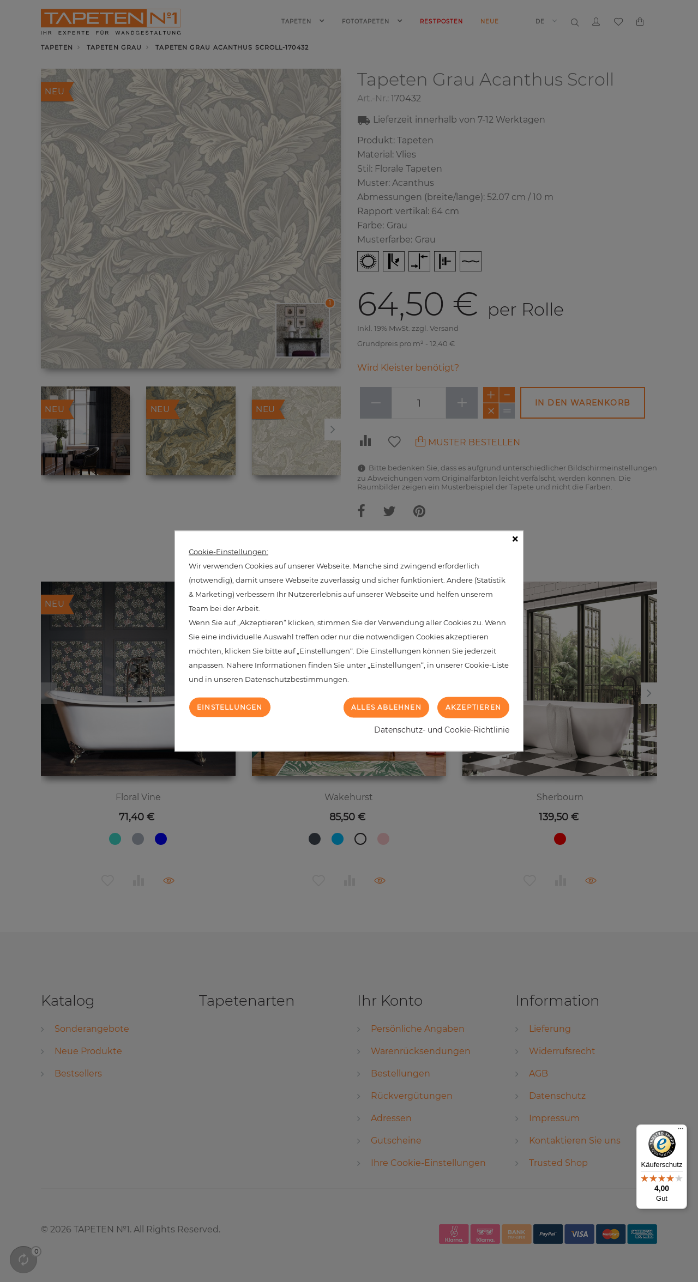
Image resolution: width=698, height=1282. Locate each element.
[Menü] (680, 1131)
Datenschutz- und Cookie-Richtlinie (441, 729)
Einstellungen (230, 707)
